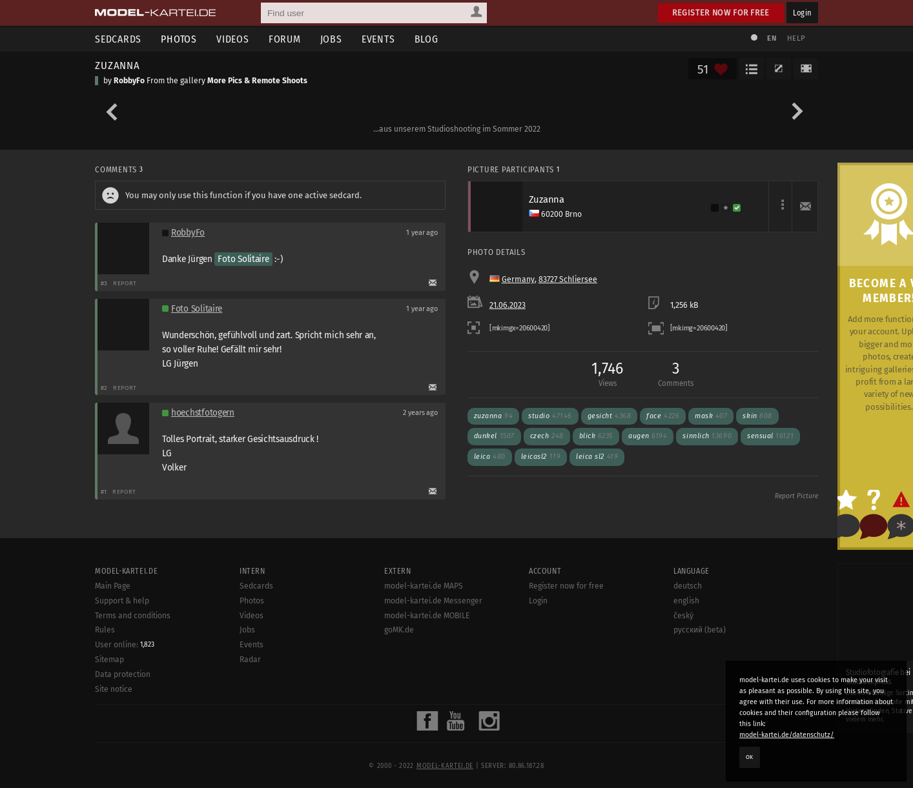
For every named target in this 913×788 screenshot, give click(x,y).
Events (378, 39)
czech (547, 436)
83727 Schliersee (568, 279)
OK (750, 757)
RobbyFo (129, 80)
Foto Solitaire (243, 259)
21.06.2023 (507, 305)
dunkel (494, 436)
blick (596, 436)
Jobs (331, 39)
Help (796, 38)
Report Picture (796, 496)
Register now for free (721, 12)
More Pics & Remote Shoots (257, 80)
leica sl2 (597, 456)
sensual (770, 436)
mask (711, 416)
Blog (426, 39)
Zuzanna (493, 416)
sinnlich (707, 436)
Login (802, 12)
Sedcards (118, 39)
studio (550, 416)
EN (771, 38)
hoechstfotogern (202, 412)
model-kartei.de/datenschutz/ (786, 735)
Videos (232, 39)
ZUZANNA (117, 65)
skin (757, 416)
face (662, 416)
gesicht (609, 416)
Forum (285, 39)
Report (125, 283)
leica (490, 456)
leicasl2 (541, 456)
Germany (518, 279)
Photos (179, 39)
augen (647, 436)
